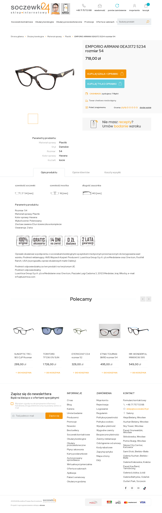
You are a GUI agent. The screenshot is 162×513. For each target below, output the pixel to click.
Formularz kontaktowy (134, 400)
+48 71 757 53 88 (135, 404)
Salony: (130, 413)
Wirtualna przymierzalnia (79, 464)
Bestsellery (73, 430)
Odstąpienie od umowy (108, 443)
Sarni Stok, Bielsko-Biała (135, 451)
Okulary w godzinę (76, 481)
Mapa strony (103, 456)
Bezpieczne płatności (107, 434)
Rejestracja (102, 404)
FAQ (98, 460)
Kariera (70, 409)
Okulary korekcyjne (44, 21)
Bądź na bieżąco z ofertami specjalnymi (35, 395)
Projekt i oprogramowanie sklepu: (28, 505)
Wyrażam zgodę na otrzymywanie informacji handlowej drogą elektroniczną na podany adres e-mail (38, 405)
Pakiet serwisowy (76, 477)
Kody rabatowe (104, 447)
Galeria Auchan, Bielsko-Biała (135, 456)
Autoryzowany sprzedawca (74, 459)
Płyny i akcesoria (75, 449)
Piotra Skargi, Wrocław (134, 441)
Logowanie (102, 409)
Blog (69, 404)
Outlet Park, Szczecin (134, 481)
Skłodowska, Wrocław (134, 436)
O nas (70, 400)
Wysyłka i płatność (106, 426)
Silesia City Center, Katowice (133, 446)
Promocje (89, 21)
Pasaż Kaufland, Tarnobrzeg (131, 467)
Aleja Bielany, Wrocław (134, 417)
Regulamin (101, 413)
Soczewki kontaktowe (22, 21)
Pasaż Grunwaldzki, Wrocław (133, 431)
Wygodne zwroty (105, 430)
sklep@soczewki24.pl (137, 408)
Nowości (71, 426)
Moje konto (102, 400)
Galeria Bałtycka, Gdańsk (136, 477)
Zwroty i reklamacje (106, 439)
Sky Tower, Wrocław (133, 426)
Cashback (95, 93)
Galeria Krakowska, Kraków (137, 462)
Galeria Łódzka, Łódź (134, 472)
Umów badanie (74, 413)
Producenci (73, 417)
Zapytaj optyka (104, 451)
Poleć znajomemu (95, 107)
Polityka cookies (104, 421)
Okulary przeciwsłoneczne (69, 21)
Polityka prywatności (107, 417)
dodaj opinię (145, 107)
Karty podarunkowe (77, 453)
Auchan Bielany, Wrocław (135, 421)
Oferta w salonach (105, 21)
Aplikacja (71, 473)
